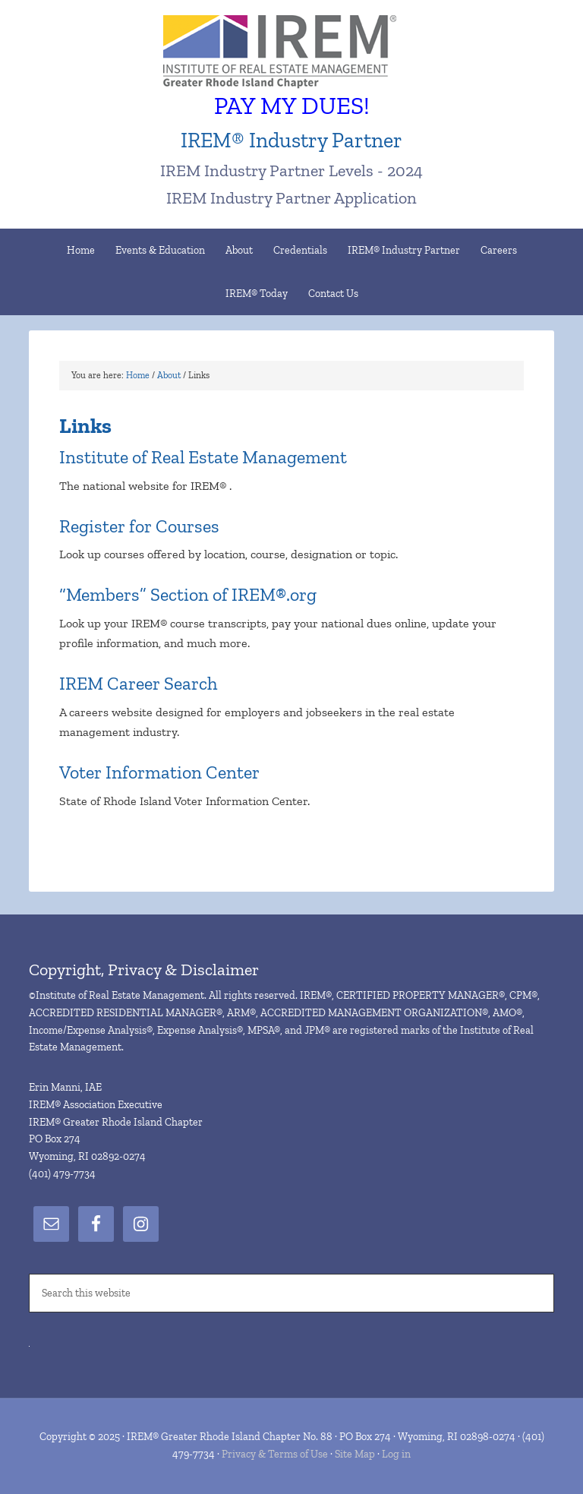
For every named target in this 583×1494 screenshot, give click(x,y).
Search (188, 683)
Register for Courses (139, 526)
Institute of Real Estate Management (203, 457)
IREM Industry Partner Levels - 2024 (291, 170)
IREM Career (109, 683)
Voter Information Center (159, 772)
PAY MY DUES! (292, 105)
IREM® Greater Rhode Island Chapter (291, 53)
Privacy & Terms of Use (275, 1454)
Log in (396, 1454)
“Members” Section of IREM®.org (188, 594)
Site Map (355, 1454)
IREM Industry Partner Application (291, 198)
